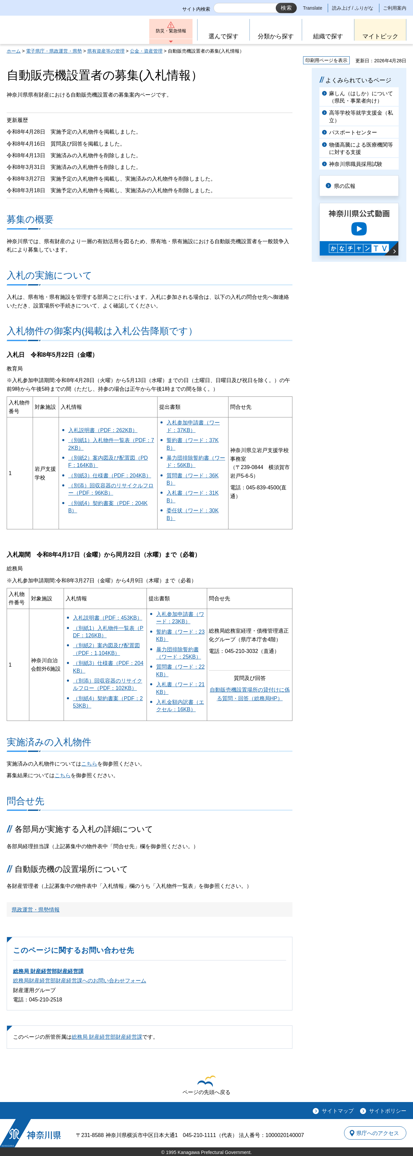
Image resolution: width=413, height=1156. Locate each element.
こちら (89, 764)
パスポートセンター (353, 132)
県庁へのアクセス (376, 1133)
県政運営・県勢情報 (36, 909)
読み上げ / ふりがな (352, 8)
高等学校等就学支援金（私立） (361, 116)
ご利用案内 (394, 8)
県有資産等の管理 (106, 51)
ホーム (14, 51)
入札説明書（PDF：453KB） (107, 618)
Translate (312, 8)
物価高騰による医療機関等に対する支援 (361, 148)
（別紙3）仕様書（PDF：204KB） (109, 475)
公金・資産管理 (146, 51)
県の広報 (347, 185)
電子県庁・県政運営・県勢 (54, 51)
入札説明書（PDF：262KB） (103, 430)
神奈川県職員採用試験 (355, 164)
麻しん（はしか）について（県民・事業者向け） (361, 97)
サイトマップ (338, 1111)
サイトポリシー (387, 1111)
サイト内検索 (196, 9)
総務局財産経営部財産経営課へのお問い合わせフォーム (79, 980)
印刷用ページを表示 (326, 60)
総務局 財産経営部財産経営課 (48, 971)
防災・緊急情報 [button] (171, 32)
